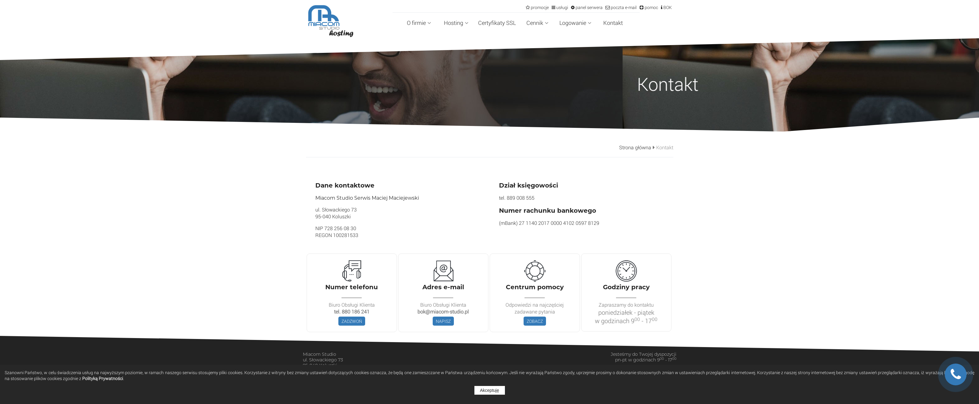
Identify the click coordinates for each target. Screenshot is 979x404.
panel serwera (589, 7)
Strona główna (635, 147)
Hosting (456, 22)
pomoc (651, 7)
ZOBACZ (535, 321)
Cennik (537, 22)
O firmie (419, 22)
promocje (539, 7)
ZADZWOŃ (351, 321)
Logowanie (575, 22)
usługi (561, 7)
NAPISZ (443, 321)
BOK (667, 7)
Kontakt (613, 22)
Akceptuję (489, 390)
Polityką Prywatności (102, 378)
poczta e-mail (623, 7)
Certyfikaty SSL (497, 22)
